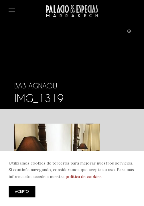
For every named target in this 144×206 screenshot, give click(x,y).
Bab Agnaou (35, 85)
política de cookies (84, 176)
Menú (12, 12)
